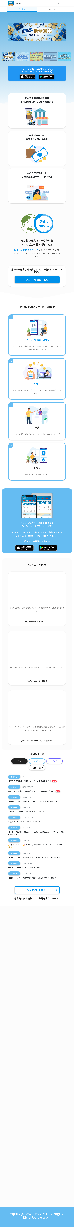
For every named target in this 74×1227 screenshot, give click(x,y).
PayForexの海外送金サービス (26, 250)
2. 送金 (37, 383)
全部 (19, 761)
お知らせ (37, 761)
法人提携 (18, 3)
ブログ (55, 761)
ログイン (56, 3)
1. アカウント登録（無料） (37, 339)
